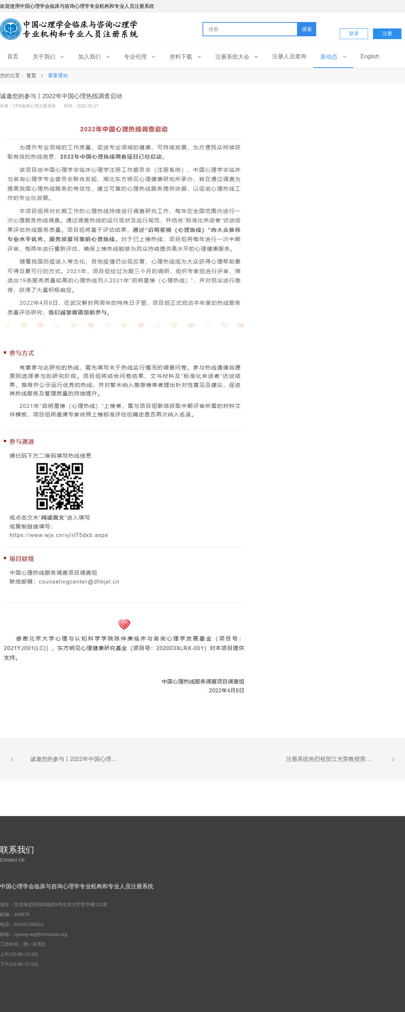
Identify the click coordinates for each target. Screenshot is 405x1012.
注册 (387, 33)
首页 (31, 75)
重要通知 (58, 75)
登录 (354, 33)
